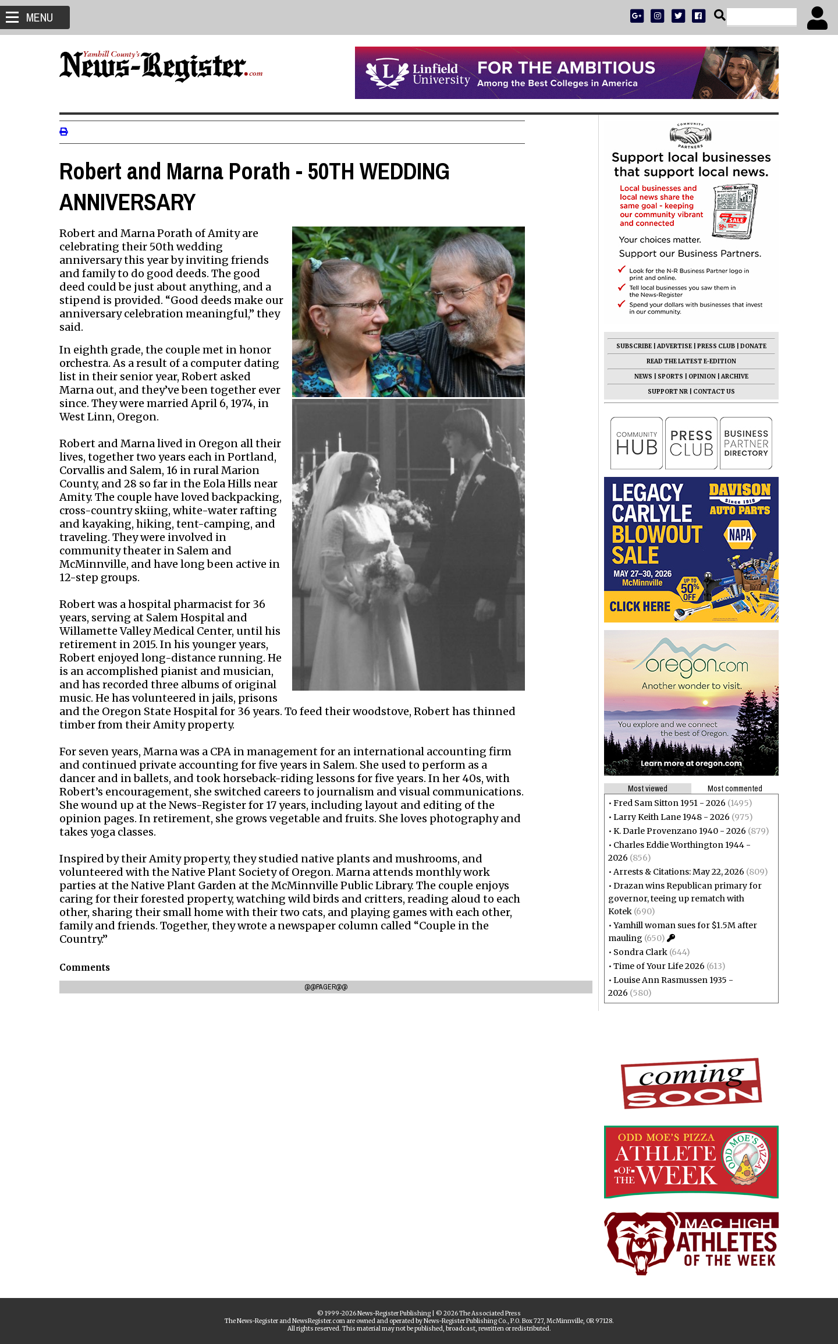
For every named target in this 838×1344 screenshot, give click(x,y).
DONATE (749, 346)
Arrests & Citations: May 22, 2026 (674, 871)
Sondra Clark (636, 952)
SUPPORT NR (663, 391)
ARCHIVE (730, 376)
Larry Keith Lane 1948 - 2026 (667, 817)
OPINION (697, 376)
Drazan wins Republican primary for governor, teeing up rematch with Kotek (680, 898)
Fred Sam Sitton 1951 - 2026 (665, 803)
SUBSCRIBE (629, 346)
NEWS (639, 376)
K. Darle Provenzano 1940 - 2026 (675, 831)
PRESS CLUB (711, 346)
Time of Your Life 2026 (654, 966)
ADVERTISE (669, 346)
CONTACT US (709, 391)
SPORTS (666, 376)
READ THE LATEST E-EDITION (687, 361)
